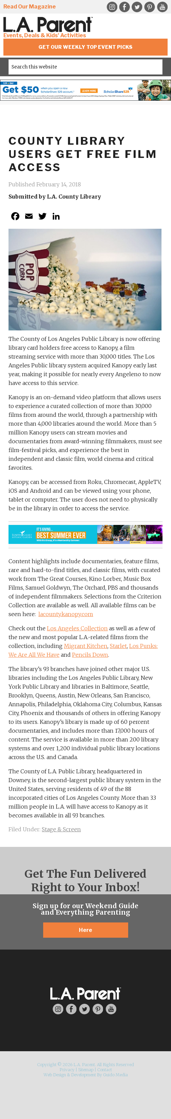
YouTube (162, 7)
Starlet (118, 646)
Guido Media (115, 1074)
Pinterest (149, 7)
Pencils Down (90, 654)
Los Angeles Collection (77, 628)
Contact (104, 1069)
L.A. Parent (49, 24)
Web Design (55, 1074)
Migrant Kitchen (85, 646)
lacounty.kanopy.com (65, 614)
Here (85, 930)
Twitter (137, 7)
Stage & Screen (61, 829)
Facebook (124, 7)
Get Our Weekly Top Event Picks (85, 47)
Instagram (111, 7)
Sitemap (85, 1069)
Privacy (66, 1069)
